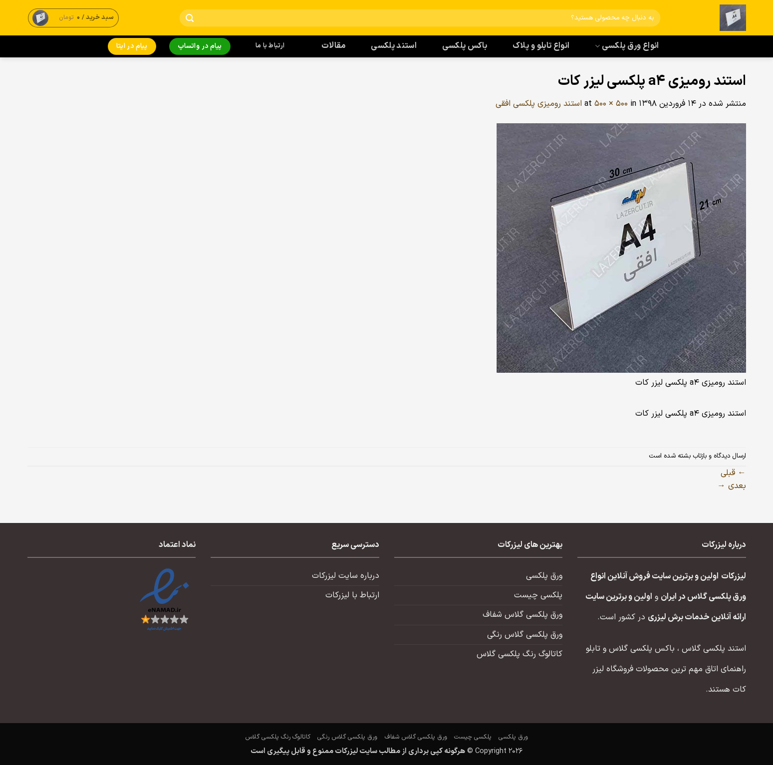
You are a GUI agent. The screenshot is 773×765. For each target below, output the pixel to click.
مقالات (333, 46)
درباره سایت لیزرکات (345, 576)
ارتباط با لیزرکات (352, 595)
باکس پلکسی (464, 46)
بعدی (731, 486)
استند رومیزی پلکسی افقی (539, 104)
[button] (73, 17)
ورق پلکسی (544, 576)
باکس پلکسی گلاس (642, 649)
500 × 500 (611, 104)
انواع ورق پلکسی (627, 46)
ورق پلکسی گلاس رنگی (524, 635)
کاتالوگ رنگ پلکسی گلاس (519, 654)
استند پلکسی (394, 46)
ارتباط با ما (270, 46)
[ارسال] (189, 18)
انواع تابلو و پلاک (541, 46)
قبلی (733, 473)
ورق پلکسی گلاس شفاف (522, 615)
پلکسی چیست (538, 595)
